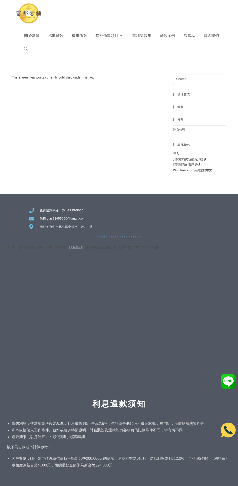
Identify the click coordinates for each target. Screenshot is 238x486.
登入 (176, 153)
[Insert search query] (199, 79)
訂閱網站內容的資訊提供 (189, 159)
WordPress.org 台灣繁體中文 (192, 170)
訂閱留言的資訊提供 (186, 164)
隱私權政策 (77, 247)
